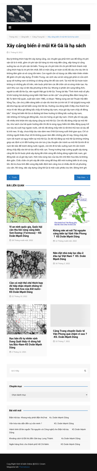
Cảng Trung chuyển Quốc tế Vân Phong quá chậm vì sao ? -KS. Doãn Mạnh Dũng (70, 333)
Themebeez (24, 467)
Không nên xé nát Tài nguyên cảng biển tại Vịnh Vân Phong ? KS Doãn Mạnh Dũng (70, 233)
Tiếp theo (81, 177)
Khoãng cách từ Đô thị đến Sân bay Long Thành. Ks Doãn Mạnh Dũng (44, 438)
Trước (14, 177)
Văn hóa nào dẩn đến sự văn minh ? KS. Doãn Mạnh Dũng (42, 423)
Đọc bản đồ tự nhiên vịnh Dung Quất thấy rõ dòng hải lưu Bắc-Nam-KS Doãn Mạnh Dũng (25, 343)
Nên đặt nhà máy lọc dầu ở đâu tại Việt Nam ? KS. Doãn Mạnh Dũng (69, 256)
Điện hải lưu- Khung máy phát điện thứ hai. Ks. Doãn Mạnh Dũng (39, 417)
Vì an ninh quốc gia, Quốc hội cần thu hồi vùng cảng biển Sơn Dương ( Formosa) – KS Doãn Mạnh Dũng (25, 231)
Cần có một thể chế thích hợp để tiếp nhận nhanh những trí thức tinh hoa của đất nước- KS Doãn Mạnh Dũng (26, 287)
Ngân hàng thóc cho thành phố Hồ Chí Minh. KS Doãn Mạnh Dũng (44, 444)
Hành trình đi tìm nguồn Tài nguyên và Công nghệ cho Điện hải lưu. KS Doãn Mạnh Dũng (47, 431)
